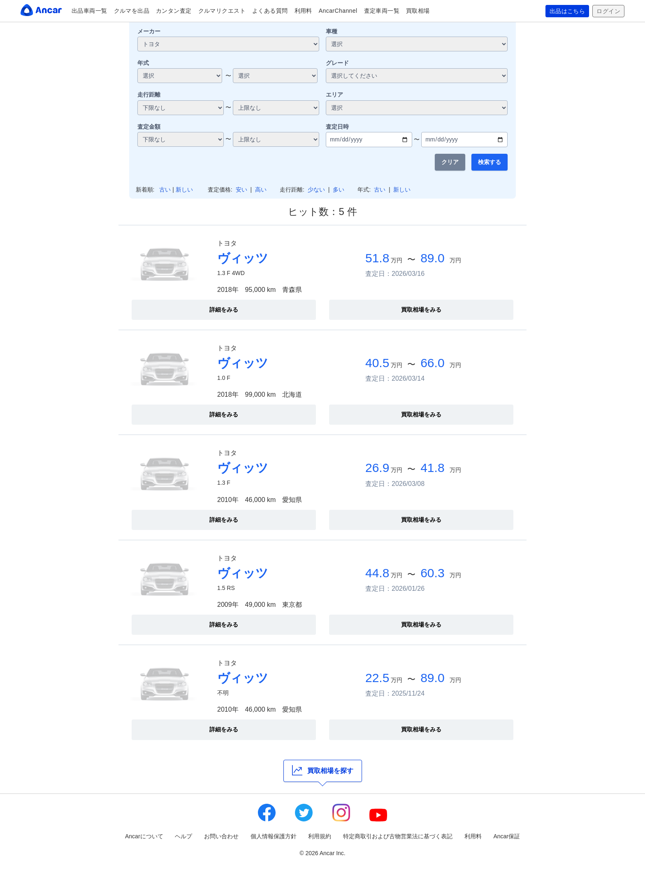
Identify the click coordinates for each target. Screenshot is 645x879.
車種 (331, 31)
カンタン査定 (174, 10)
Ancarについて (144, 836)
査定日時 (337, 126)
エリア (334, 94)
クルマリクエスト (222, 10)
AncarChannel (338, 10)
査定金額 (148, 126)
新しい (184, 189)
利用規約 (319, 836)
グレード (337, 63)
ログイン (608, 11)
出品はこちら (567, 11)
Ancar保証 (506, 836)
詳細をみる (223, 309)
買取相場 (418, 10)
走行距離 (148, 94)
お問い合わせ (221, 836)
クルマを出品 (132, 10)
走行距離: (292, 189)
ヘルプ (183, 836)
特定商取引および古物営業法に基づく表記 (397, 836)
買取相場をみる (421, 309)
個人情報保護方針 (274, 836)
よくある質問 (270, 10)
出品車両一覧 (89, 10)
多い (338, 189)
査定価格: (220, 189)
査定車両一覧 (382, 10)
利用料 (303, 10)
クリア (450, 162)
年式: (364, 189)
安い (241, 189)
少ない (316, 189)
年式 (143, 63)
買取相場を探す (322, 770)
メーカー (148, 31)
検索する (489, 162)
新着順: (145, 189)
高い (261, 189)
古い (165, 189)
